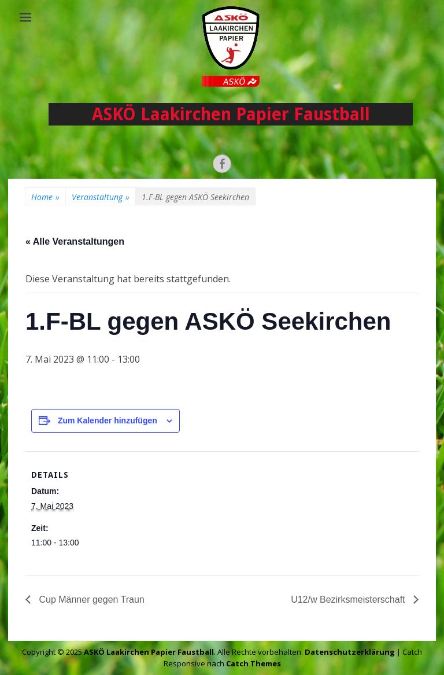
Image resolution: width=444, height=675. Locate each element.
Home (45, 197)
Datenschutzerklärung (350, 652)
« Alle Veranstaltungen (74, 241)
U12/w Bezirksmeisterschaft (349, 599)
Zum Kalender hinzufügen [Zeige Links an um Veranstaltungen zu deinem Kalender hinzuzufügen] (107, 420)
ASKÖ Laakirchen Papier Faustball (231, 114)
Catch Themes (253, 663)
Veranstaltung (101, 197)
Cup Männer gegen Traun (90, 599)
